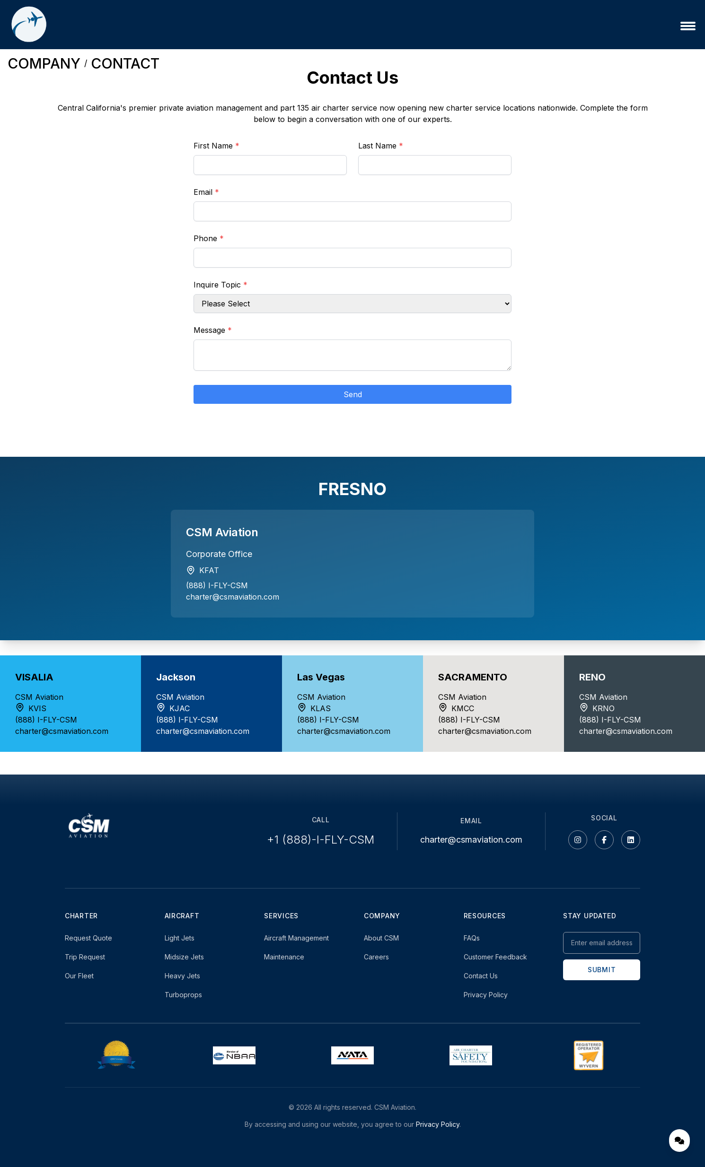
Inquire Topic (220, 284)
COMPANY (44, 63)
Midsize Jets (184, 957)
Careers (376, 957)
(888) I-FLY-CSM (217, 585)
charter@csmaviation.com (232, 596)
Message (213, 330)
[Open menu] (688, 26)
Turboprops (183, 995)
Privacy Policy (486, 995)
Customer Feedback (495, 957)
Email (206, 192)
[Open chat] (679, 1140)
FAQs (472, 938)
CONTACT (125, 63)
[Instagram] (577, 839)
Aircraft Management (296, 938)
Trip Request (85, 957)
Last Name (380, 145)
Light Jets (179, 938)
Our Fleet (79, 976)
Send (353, 394)
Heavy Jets (182, 976)
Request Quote (88, 938)
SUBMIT (602, 970)
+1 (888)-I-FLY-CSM (320, 839)
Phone (209, 238)
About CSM (381, 938)
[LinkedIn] (630, 839)
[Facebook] (604, 839)
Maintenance (284, 957)
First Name (216, 145)
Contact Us (481, 976)
